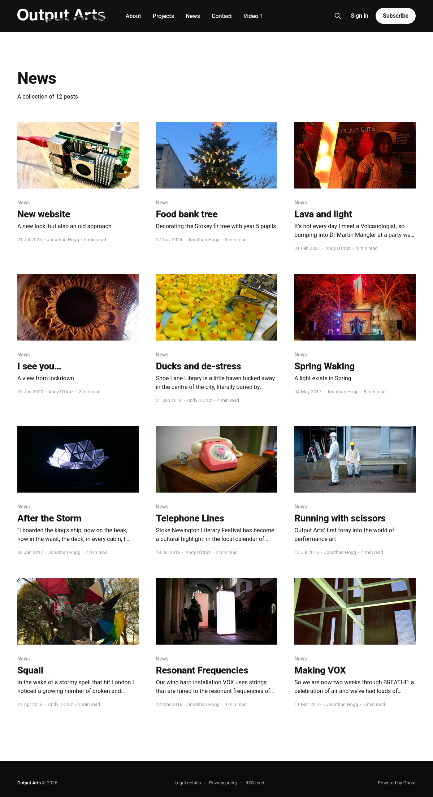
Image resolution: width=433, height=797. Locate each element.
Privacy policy (223, 782)
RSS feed (255, 782)
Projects (163, 16)
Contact (222, 16)
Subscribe (395, 15)
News (193, 16)
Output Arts (29, 782)
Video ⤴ (253, 16)
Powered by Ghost (397, 782)
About (133, 16)
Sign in (359, 15)
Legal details (187, 782)
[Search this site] (337, 16)
